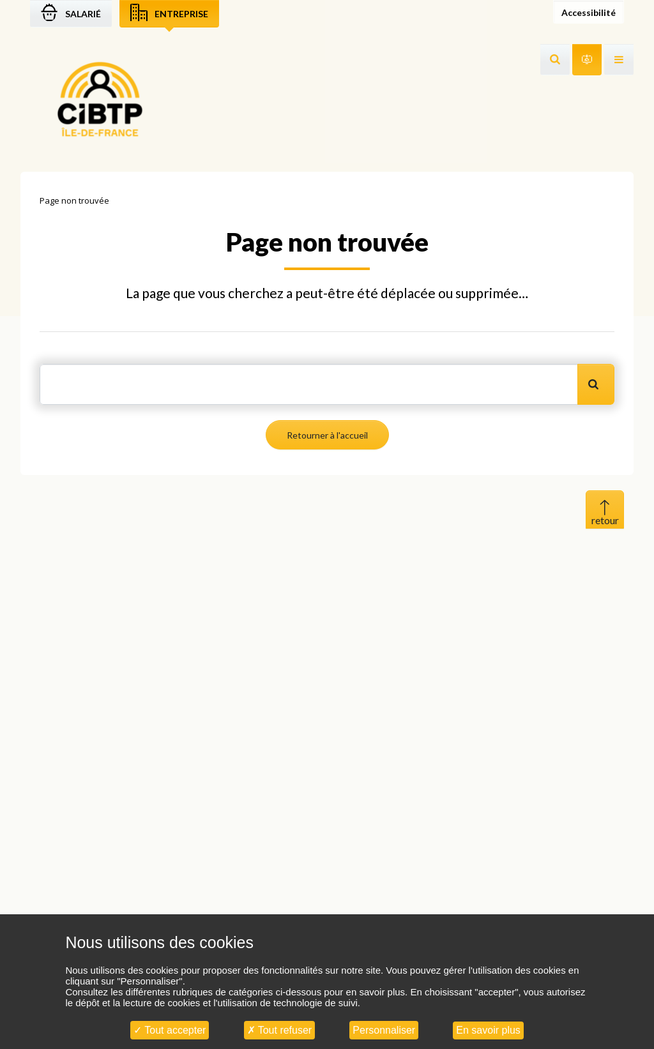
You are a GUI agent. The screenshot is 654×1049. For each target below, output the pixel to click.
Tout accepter (169, 1030)
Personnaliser (384, 1030)
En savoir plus (488, 1030)
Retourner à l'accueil (327, 435)
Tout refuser (279, 1030)
